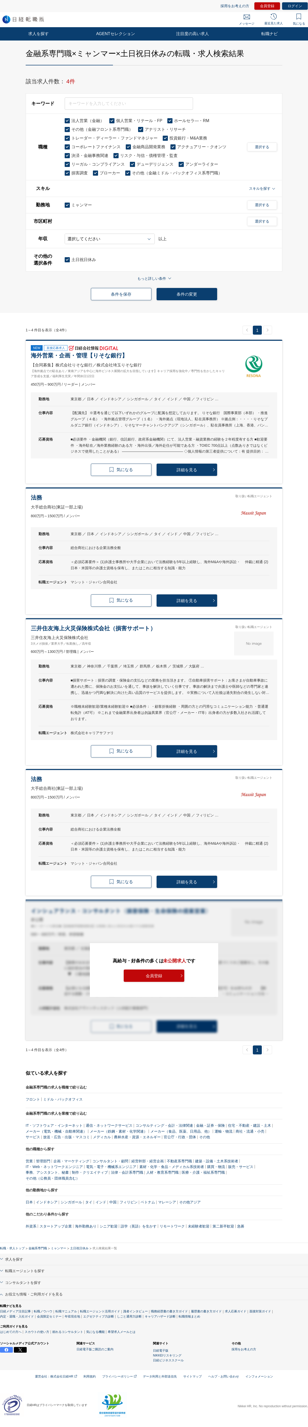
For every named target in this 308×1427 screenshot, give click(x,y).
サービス (33, 1137)
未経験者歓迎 (198, 1226)
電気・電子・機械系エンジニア (111, 1167)
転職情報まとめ (189, 1316)
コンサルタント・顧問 (110, 1161)
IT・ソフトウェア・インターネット (54, 1125)
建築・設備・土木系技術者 (216, 1161)
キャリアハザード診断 (160, 1316)
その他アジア (190, 1202)
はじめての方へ (11, 1332)
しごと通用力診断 (129, 1316)
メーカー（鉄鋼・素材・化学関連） (118, 1131)
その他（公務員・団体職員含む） (53, 1178)
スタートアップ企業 (56, 1226)
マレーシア (167, 1202)
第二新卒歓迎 (223, 1226)
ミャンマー (58, 1248)
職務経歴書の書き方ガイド (169, 1311)
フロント (33, 1099)
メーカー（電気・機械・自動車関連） (56, 1131)
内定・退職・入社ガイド (17, 1316)
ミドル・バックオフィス (63, 1099)
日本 (29, 1202)
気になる (299, 19)
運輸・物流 (224, 1131)
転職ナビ (269, 34)
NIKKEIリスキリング (167, 1355)
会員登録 (267, 6)
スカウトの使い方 (37, 1332)
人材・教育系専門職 (162, 1172)
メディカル (102, 1137)
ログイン (295, 6)
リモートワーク (172, 1226)
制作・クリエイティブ (90, 1172)
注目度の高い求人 (192, 34)
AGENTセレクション (115, 34)
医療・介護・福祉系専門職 (203, 1172)
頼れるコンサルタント (67, 1332)
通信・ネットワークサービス (109, 1125)
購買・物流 (216, 1167)
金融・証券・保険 (210, 1125)
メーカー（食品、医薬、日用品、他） (180, 1131)
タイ (88, 1202)
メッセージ (246, 20)
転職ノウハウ (43, 1311)
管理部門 (43, 1161)
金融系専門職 (37, 1248)
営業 (29, 1161)
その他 (204, 1137)
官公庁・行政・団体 (180, 1137)
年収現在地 (72, 1316)
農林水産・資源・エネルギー (137, 1137)
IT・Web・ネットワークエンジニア (54, 1167)
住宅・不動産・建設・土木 (249, 1125)
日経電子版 (160, 1350)
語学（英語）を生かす (139, 1226)
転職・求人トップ (12, 1248)
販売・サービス (240, 1167)
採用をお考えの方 (234, 6)
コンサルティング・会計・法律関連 (164, 1125)
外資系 (31, 1226)
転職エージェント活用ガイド (100, 1311)
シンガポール (71, 1202)
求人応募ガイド (235, 1311)
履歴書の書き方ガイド (206, 1311)
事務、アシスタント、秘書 (47, 1172)
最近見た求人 (273, 19)
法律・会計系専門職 (127, 1172)
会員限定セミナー (49, 1316)
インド (100, 1202)
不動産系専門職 (179, 1161)
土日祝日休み (79, 1248)
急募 (240, 1226)
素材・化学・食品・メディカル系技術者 (171, 1167)
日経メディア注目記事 (15, 1311)
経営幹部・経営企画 (147, 1161)
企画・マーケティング (71, 1161)
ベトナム (148, 1202)
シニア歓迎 (109, 1226)
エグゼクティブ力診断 (98, 1316)
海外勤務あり (86, 1226)
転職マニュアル (66, 1311)
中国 (113, 1202)
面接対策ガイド (260, 1311)
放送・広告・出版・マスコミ (66, 1137)
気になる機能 (95, 1332)
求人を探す (38, 34)
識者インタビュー (135, 1311)
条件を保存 (121, 294)
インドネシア (46, 1202)
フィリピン (129, 1202)
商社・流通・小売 (250, 1131)
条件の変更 (187, 294)
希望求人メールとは (122, 1332)
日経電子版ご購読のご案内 (94, 1349)
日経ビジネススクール (168, 1360)
